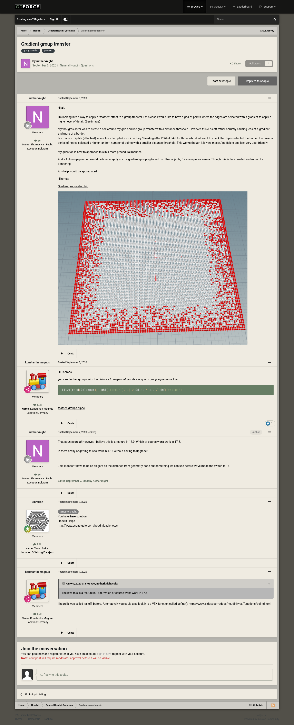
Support (268, 6)
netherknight (44, 61)
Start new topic (221, 81)
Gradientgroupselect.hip (73, 186)
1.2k (37, 404)
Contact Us (34, 719)
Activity (219, 6)
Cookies (48, 719)
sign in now (104, 653)
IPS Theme (21, 715)
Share (235, 63)
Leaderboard (244, 6)
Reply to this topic (257, 81)
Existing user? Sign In (31, 19)
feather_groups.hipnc (71, 408)
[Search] (232, 19)
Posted (72, 98)
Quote (71, 353)
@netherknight (68, 511)
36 (37, 140)
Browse (195, 6)
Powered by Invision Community (261, 719)
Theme (19, 719)
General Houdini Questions (77, 65)
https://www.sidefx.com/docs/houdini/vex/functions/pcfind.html (230, 603)
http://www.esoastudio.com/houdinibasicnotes (88, 525)
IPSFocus (35, 715)
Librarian (37, 502)
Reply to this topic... (54, 674)
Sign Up (54, 19)
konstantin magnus (37, 362)
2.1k (37, 544)
